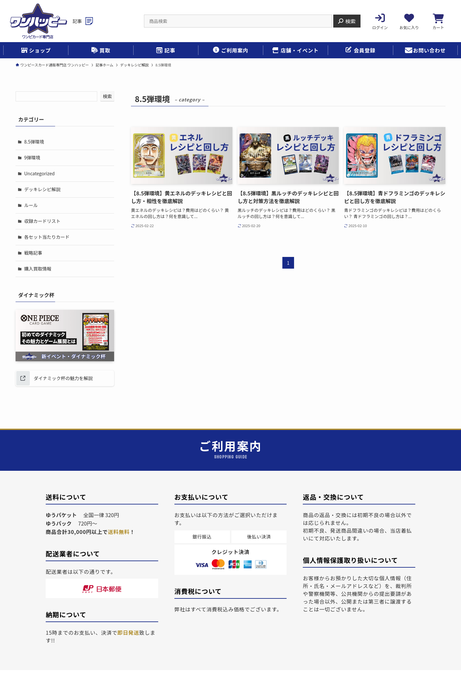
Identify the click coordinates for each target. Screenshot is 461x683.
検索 (107, 96)
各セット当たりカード (46, 221)
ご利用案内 (198, 671)
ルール (30, 194)
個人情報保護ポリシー (98, 671)
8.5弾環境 (33, 140)
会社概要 (52, 671)
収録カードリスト (42, 207)
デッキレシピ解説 (42, 181)
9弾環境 (32, 154)
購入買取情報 (37, 248)
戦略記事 (33, 234)
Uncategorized (39, 167)
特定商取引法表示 (154, 671)
